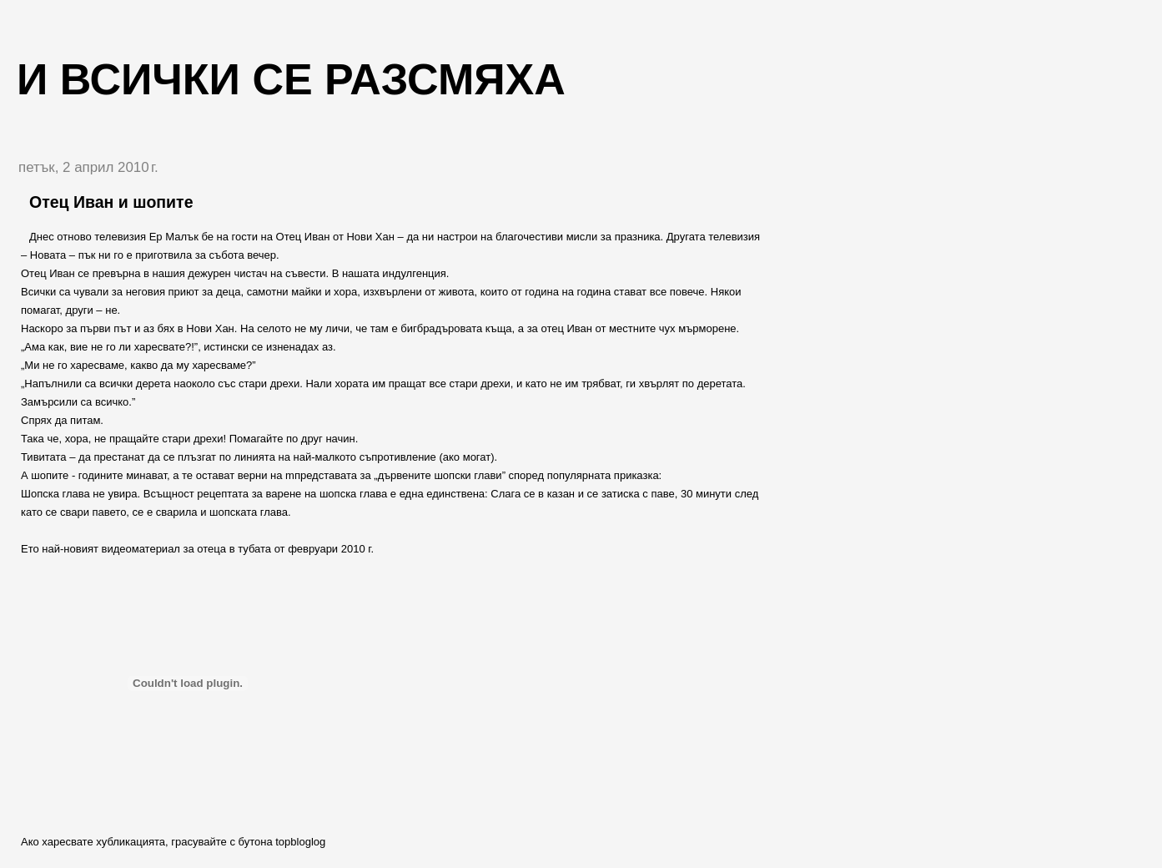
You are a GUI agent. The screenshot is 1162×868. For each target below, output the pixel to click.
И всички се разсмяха (291, 79)
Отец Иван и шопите (111, 202)
